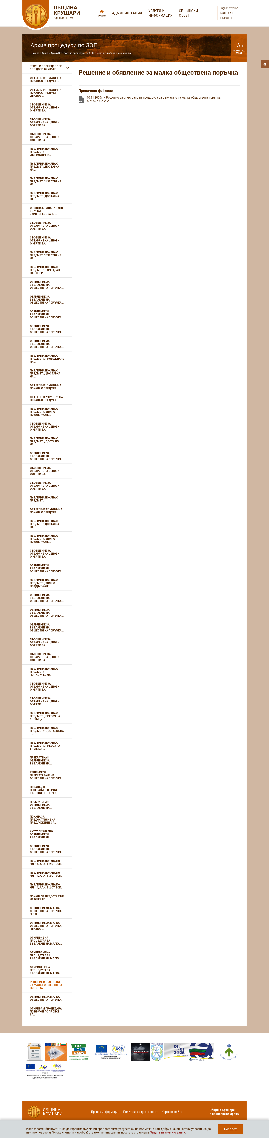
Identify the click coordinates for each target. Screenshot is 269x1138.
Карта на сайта (172, 1112)
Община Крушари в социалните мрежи (224, 1112)
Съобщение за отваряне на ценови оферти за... (44, 107)
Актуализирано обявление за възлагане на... (41, 834)
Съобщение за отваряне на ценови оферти (44, 701)
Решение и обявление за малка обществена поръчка (46, 985)
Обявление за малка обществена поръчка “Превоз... (45, 925)
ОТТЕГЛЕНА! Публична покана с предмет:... (45, 79)
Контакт (226, 13)
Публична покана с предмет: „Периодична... (44, 151)
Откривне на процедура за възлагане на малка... (46, 940)
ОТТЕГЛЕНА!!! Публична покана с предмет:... (46, 399)
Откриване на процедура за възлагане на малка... (46, 955)
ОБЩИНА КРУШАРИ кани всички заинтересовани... (46, 211)
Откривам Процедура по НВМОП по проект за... (46, 1011)
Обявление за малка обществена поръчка (45, 998)
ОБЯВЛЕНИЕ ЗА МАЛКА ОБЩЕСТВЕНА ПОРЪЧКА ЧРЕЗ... (45, 911)
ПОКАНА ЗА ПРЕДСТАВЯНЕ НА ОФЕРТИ (47, 898)
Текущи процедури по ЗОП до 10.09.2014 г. (46, 68)
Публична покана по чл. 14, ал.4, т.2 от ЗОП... (46, 862)
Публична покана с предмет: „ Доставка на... (45, 373)
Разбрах (230, 1129)
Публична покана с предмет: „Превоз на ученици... (45, 716)
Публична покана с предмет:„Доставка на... (44, 166)
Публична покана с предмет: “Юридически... (44, 671)
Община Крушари (66, 13)
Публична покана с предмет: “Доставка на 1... (47, 730)
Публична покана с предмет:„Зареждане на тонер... (45, 270)
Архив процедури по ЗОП (79, 53)
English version (229, 8)
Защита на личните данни (167, 1132)
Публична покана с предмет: (44, 499)
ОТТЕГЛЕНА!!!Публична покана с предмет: (46, 511)
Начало (102, 16)
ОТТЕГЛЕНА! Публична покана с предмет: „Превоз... (45, 92)
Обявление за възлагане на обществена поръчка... (47, 284)
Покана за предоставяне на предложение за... (43, 819)
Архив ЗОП (57, 53)
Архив (45, 53)
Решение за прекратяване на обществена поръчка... (47, 775)
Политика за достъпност (140, 1112)
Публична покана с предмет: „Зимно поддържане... (44, 411)
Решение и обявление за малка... (114, 53)
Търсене (226, 18)
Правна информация (105, 1112)
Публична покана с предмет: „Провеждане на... (47, 358)
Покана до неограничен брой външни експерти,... (44, 790)
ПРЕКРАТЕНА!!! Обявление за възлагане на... (41, 760)
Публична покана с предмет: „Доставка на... (45, 441)
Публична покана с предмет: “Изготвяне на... (45, 181)
